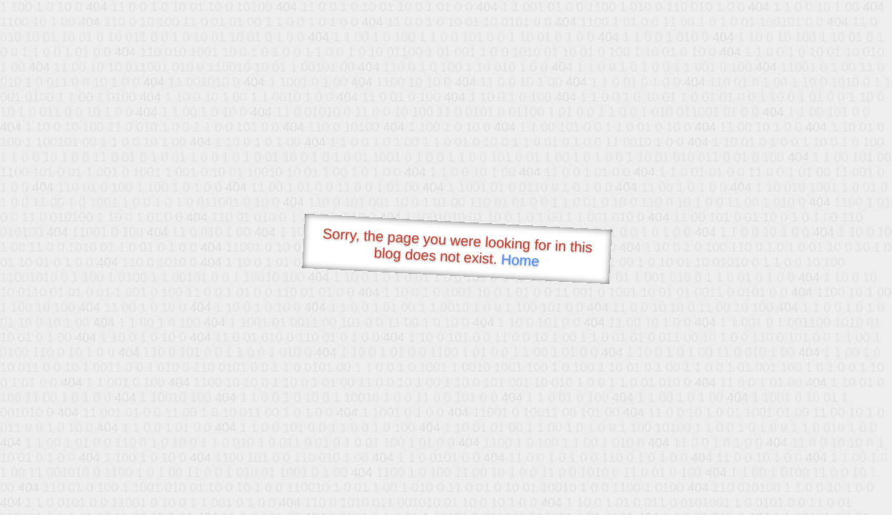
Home (520, 260)
